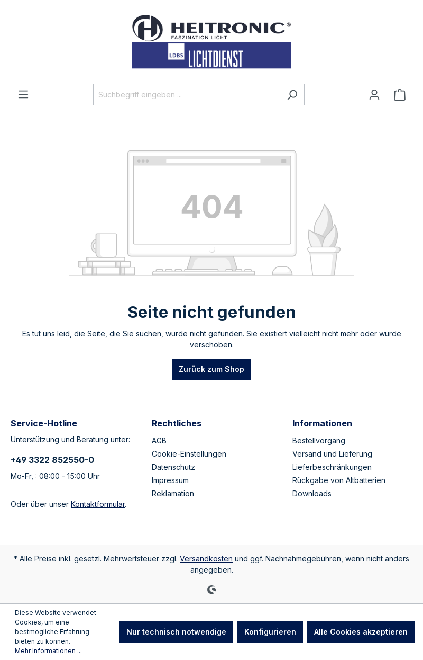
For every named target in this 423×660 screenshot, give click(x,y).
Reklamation (173, 493)
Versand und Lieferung (332, 453)
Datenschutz (173, 466)
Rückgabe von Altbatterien (338, 480)
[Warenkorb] (399, 94)
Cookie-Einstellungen (189, 453)
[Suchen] (292, 94)
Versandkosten (206, 558)
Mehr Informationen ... (48, 651)
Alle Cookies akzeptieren (361, 631)
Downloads (312, 493)
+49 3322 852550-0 (52, 459)
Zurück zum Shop (211, 368)
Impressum (170, 480)
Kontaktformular (98, 504)
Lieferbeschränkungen (332, 466)
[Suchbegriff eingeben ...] (186, 94)
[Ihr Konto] (374, 94)
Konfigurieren (270, 631)
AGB (159, 440)
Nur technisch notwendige (176, 631)
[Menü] (23, 94)
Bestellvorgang (318, 440)
